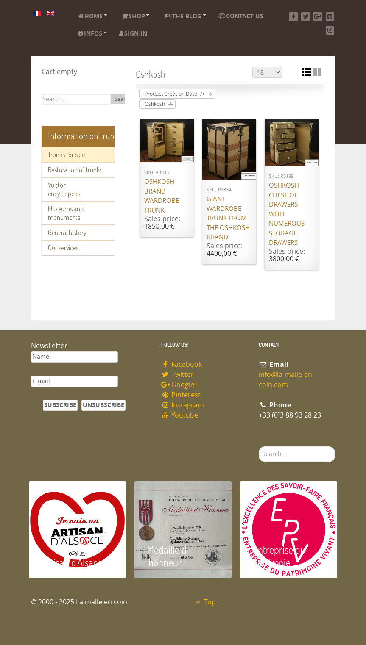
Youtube (179, 415)
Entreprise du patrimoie (279, 556)
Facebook (181, 364)
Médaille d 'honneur (167, 556)
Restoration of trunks (75, 170)
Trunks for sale (66, 154)
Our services (63, 248)
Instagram (182, 405)
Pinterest (181, 395)
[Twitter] (305, 16)
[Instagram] (330, 30)
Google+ (179, 385)
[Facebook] (293, 16)
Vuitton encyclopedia (65, 189)
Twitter (177, 375)
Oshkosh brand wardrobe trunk (161, 196)
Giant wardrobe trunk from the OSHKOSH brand (228, 218)
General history (67, 232)
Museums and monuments (66, 213)
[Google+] (317, 16)
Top (205, 602)
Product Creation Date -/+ (175, 94)
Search (123, 99)
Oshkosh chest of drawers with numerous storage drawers (287, 214)
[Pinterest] (330, 16)
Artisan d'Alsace (72, 562)
